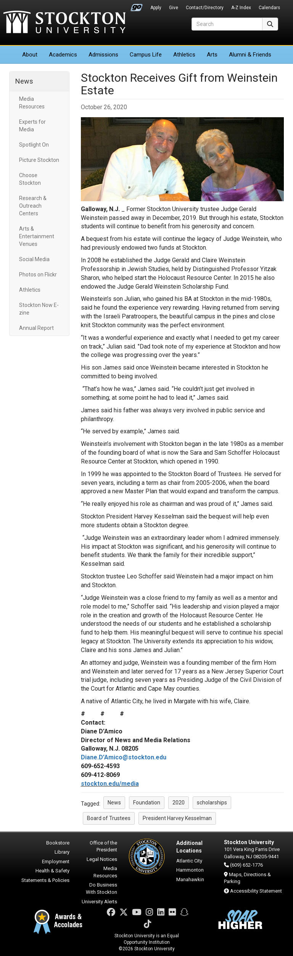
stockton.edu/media (110, 783)
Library (62, 852)
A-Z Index (241, 7)
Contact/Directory (205, 7)
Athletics (184, 54)
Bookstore (57, 843)
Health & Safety (52, 871)
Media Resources (32, 103)
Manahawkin (190, 879)
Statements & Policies (45, 880)
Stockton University (64, 23)
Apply (155, 7)
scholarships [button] (212, 802)
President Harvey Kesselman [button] (177, 818)
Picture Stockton (39, 160)
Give (173, 7)
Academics (63, 54)
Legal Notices (102, 859)
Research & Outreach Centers (33, 205)
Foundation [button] (146, 802)
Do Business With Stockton (101, 888)
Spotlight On (34, 145)
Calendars (269, 7)
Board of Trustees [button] (108, 818)
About (29, 54)
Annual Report (36, 328)
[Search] (227, 24)
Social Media (34, 259)
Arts (212, 54)
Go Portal (136, 5)
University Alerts (99, 901)
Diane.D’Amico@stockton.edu (123, 757)
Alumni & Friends (250, 54)
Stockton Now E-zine (39, 309)
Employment (55, 861)
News (24, 81)
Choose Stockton (30, 179)
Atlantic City (189, 861)
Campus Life (146, 54)
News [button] (114, 802)
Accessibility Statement (256, 891)
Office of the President (103, 846)
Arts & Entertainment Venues (36, 236)
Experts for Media (32, 125)
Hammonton (190, 870)
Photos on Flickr (38, 274)
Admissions (103, 54)
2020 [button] (178, 802)
